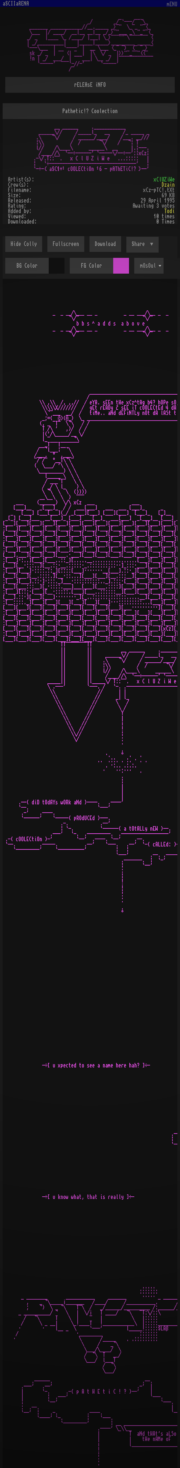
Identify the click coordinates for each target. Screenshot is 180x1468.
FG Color (91, 265)
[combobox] (149, 266)
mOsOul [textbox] (148, 265)
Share (139, 244)
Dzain (168, 184)
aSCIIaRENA (16, 3)
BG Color (27, 265)
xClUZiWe (164, 179)
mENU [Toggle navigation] (172, 4)
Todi (169, 211)
